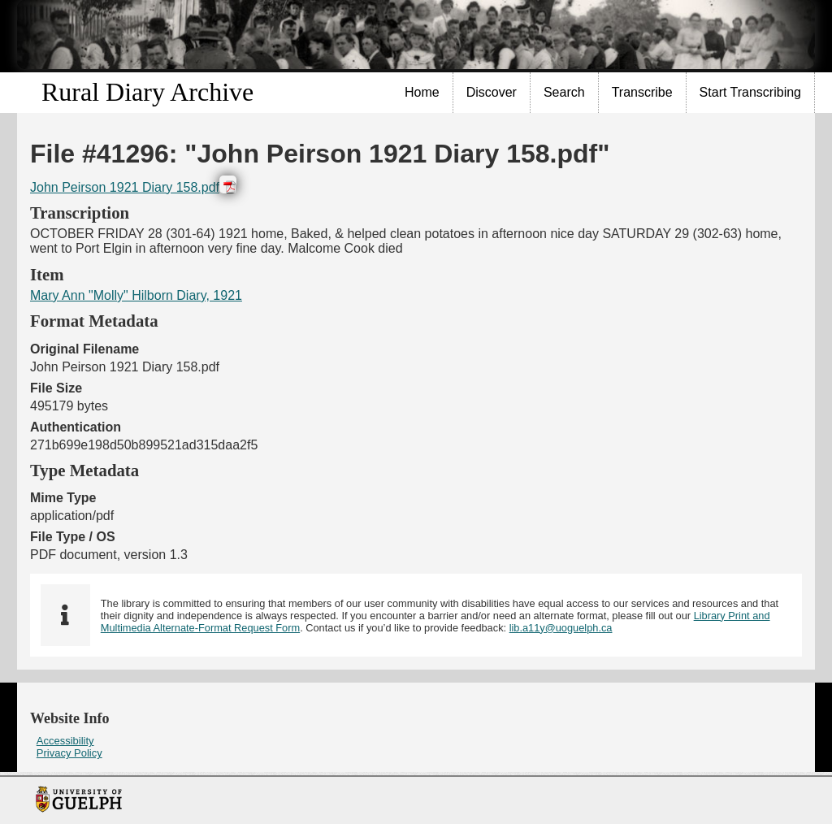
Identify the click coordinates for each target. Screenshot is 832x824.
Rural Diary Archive (147, 91)
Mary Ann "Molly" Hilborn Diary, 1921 (136, 295)
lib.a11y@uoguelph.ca (561, 628)
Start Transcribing (750, 92)
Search (564, 92)
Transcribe (642, 92)
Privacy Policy (69, 753)
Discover (491, 92)
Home (422, 92)
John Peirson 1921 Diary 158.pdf (124, 187)
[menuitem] (422, 92)
